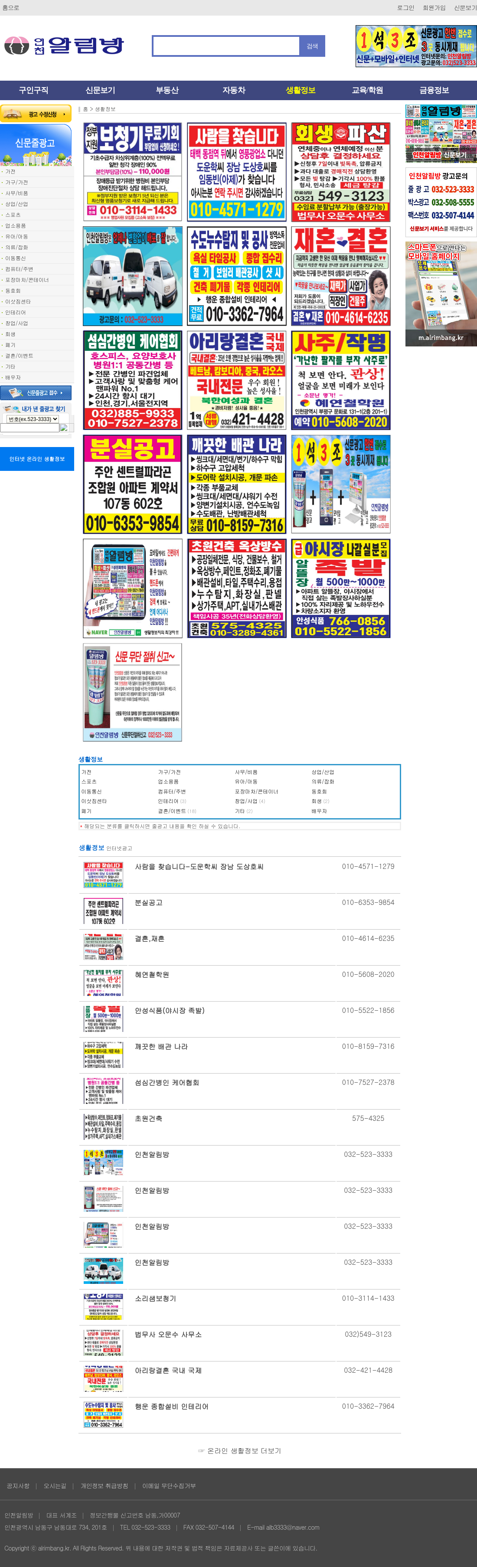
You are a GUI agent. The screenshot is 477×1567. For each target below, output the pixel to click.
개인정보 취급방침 (104, 1485)
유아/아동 (16, 236)
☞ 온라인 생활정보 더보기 (239, 1451)
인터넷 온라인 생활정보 (37, 458)
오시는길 (54, 1485)
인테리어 (15, 312)
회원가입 (434, 7)
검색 (312, 45)
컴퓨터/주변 (19, 268)
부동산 (167, 90)
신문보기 (465, 7)
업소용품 (15, 225)
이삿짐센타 (18, 301)
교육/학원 (367, 90)
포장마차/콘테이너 (27, 279)
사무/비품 (16, 192)
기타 (10, 366)
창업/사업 (16, 322)
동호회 (13, 290)
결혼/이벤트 (19, 355)
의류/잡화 (16, 247)
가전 (10, 171)
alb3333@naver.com (293, 1527)
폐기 (10, 344)
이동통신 (15, 257)
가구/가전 (16, 182)
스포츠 (13, 214)
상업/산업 (16, 203)
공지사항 (18, 1485)
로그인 (406, 7)
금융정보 (434, 90)
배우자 (13, 377)
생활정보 (300, 90)
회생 (10, 333)
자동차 (233, 90)
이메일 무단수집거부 (169, 1485)
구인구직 (33, 90)
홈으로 (11, 7)
